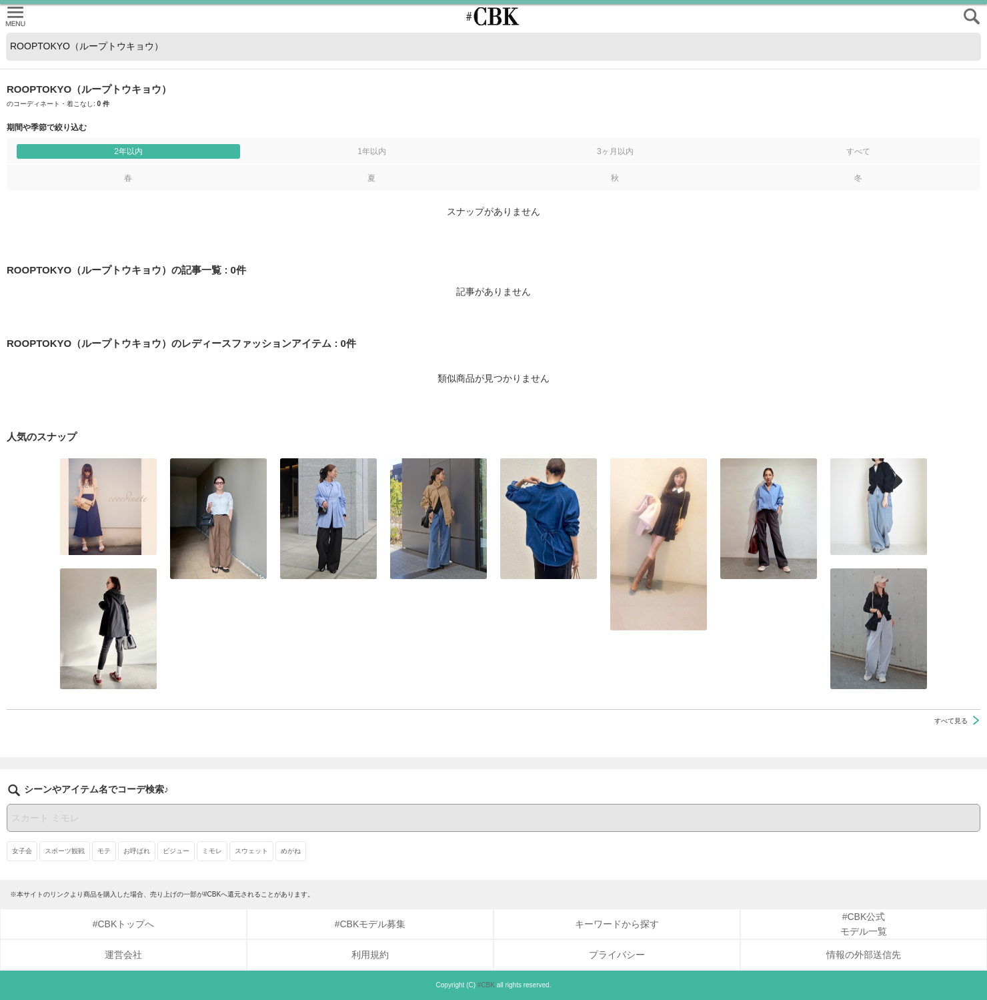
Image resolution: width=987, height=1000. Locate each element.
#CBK (486, 985)
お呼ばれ (136, 851)
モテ (104, 851)
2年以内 (128, 151)
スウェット (251, 851)
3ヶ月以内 (615, 151)
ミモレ (212, 851)
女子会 (22, 851)
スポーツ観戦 (65, 851)
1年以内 (371, 151)
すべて (858, 151)
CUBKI (493, 16)
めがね (291, 851)
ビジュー (176, 851)
